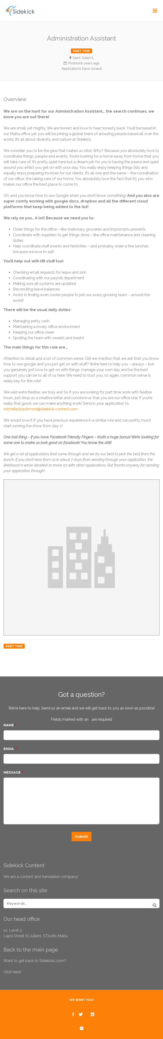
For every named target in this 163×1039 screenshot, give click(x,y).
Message (13, 772)
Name (10, 725)
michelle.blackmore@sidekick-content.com (41, 409)
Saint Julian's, (83, 58)
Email (10, 749)
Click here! (12, 972)
